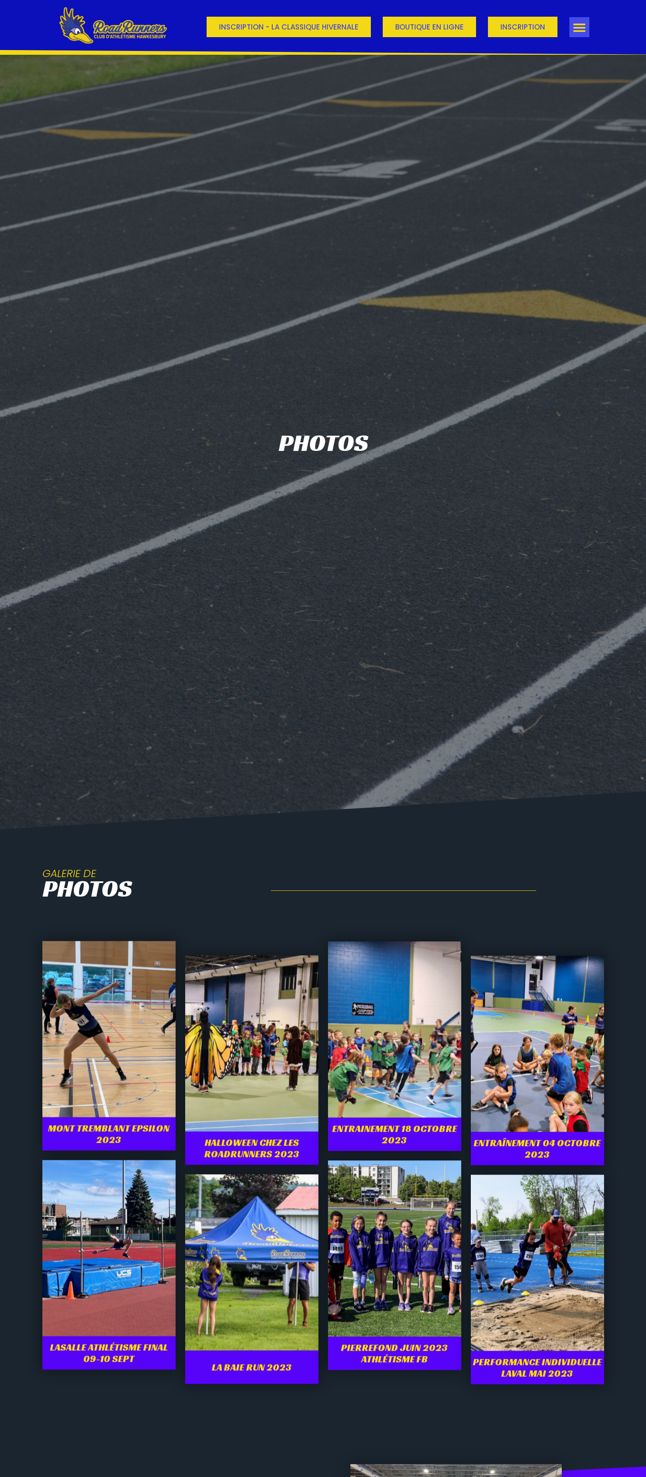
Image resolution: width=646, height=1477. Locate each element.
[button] (579, 27)
